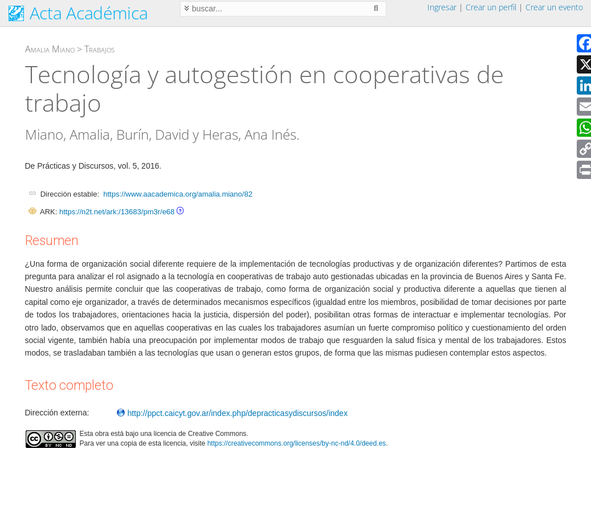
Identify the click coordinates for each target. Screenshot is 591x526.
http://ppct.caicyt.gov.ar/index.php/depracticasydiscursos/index (232, 413)
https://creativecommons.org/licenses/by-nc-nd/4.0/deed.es (296, 443)
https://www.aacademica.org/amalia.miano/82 (177, 194)
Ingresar (442, 7)
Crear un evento (554, 7)
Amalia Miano (50, 49)
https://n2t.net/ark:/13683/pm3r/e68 (116, 211)
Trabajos (99, 49)
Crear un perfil (491, 7)
